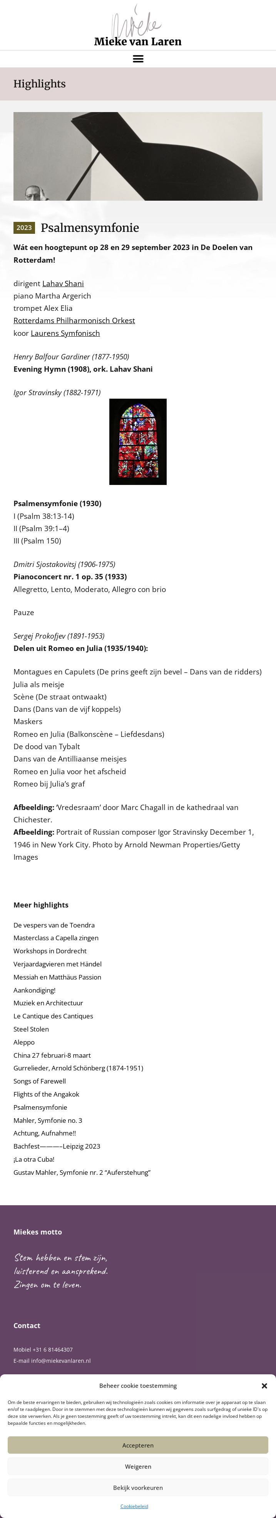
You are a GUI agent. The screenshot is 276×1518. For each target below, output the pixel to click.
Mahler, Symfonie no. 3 (47, 1120)
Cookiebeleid (134, 1506)
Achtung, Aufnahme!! (44, 1133)
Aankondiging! (34, 990)
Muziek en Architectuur (48, 1002)
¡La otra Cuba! (33, 1159)
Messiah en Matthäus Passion (57, 977)
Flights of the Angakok (46, 1094)
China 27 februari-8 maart (52, 1055)
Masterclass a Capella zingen (56, 937)
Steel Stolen (31, 1029)
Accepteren (138, 1445)
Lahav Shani (63, 283)
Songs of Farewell (39, 1081)
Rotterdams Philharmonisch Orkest (74, 320)
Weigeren (138, 1466)
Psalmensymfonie (40, 1107)
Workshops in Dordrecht (50, 950)
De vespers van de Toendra (54, 925)
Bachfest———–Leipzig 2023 (56, 1146)
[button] (264, 1386)
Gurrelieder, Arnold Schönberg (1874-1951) (78, 1067)
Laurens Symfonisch (65, 333)
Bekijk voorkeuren (138, 1487)
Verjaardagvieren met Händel (57, 963)
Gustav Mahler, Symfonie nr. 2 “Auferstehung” (82, 1172)
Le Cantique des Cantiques (53, 1015)
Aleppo (24, 1042)
